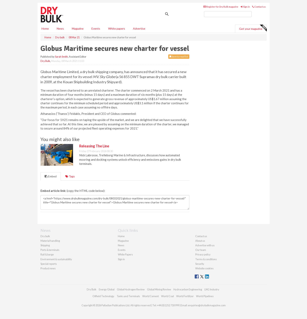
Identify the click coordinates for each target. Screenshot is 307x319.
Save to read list (178, 56)
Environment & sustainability (56, 259)
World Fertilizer (185, 296)
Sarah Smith (61, 56)
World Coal (167, 296)
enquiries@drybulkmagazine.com (207, 305)
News (121, 245)
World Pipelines (205, 296)
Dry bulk (45, 236)
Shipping (45, 245)
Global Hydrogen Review (131, 289)
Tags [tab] (70, 176)
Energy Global (107, 289)
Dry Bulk (45, 61)
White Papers (125, 254)
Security (199, 263)
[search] (228, 14)
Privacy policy (203, 254)
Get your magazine (253, 28)
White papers (116, 28)
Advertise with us (205, 245)
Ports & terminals (49, 249)
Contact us (259, 6)
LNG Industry (211, 289)
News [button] (60, 28)
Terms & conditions (206, 259)
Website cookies (204, 268)
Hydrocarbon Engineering (187, 289)
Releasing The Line (94, 146)
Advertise (139, 28)
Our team (200, 249)
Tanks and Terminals (128, 296)
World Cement (150, 296)
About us (200, 240)
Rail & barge (47, 254)
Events (95, 28)
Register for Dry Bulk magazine (220, 6)
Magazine (78, 28)
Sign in (245, 6)
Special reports (48, 263)
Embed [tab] (51, 176)
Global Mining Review (159, 289)
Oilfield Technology (103, 296)
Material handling (50, 240)
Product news (48, 268)
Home (45, 28)
